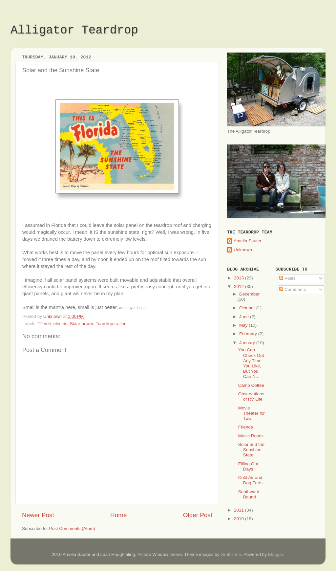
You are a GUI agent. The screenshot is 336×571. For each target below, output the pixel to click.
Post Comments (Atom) (72, 528)
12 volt (44, 323)
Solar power (81, 323)
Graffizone (230, 554)
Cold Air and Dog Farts (250, 480)
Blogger (275, 554)
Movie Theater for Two (251, 413)
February (248, 333)
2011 (239, 510)
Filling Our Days (248, 466)
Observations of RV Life (251, 396)
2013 (239, 277)
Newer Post (38, 515)
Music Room (250, 435)
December (249, 294)
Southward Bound (249, 494)
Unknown (243, 249)
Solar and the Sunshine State (251, 449)
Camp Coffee (251, 385)
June (244, 316)
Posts (287, 278)
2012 (239, 286)
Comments (292, 289)
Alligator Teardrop (74, 30)
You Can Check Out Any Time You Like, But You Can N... (251, 363)
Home (118, 515)
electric (60, 323)
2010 (239, 518)
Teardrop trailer (110, 323)
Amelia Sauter (248, 240)
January (247, 342)
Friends (245, 427)
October (247, 307)
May (244, 325)
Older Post (197, 515)
